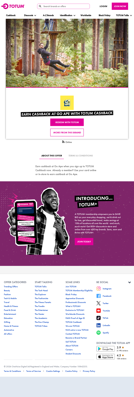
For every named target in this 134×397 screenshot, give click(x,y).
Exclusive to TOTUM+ (75, 310)
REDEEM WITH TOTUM (67, 122)
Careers (69, 349)
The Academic (41, 318)
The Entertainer (41, 310)
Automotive (9, 329)
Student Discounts (73, 353)
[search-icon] (40, 6)
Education (8, 318)
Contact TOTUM (73, 333)
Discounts (30, 15)
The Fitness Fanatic (43, 302)
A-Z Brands (48, 15)
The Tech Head (41, 290)
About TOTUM (72, 345)
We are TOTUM (73, 325)
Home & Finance (11, 325)
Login (103, 6)
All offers (8, 333)
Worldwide (85, 15)
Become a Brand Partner (76, 337)
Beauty (7, 290)
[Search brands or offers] (63, 6)
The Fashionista (41, 298)
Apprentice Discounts (75, 298)
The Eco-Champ (42, 322)
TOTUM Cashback (74, 322)
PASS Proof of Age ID (75, 318)
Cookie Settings (53, 371)
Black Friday (104, 15)
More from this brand (67, 132)
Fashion (7, 294)
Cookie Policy (71, 371)
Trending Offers (11, 286)
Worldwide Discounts (75, 314)
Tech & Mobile (10, 298)
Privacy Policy (89, 371)
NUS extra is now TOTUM (77, 329)
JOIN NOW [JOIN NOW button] (120, 6)
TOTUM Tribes (41, 325)
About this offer (51, 155)
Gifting (7, 322)
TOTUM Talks (124, 15)
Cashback (10, 15)
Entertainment (10, 314)
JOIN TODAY (84, 241)
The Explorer (40, 294)
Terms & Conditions (80, 155)
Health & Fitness (11, 306)
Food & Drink (10, 310)
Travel (6, 302)
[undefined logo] (67, 103)
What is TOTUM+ (73, 306)
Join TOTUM (71, 286)
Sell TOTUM (71, 341)
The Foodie (39, 306)
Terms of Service (33, 371)
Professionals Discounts (76, 302)
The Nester (39, 314)
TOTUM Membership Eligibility (79, 290)
